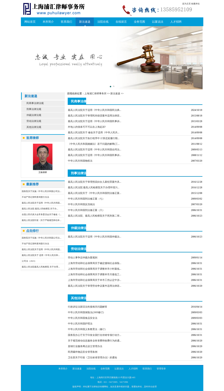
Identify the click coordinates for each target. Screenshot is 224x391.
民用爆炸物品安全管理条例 (82, 352)
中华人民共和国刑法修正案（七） (86, 198)
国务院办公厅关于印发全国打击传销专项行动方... (94, 335)
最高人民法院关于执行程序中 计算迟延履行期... (93, 138)
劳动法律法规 (33, 121)
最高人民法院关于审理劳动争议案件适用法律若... (94, 286)
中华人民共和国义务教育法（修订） (87, 329)
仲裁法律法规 (33, 115)
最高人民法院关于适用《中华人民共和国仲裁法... (94, 236)
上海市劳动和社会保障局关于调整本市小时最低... (94, 269)
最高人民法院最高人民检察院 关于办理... (41, 267)
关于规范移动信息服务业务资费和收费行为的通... (94, 340)
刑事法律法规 (33, 109)
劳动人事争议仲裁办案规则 (82, 257)
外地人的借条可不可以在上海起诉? (87, 127)
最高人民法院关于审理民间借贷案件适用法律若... (94, 115)
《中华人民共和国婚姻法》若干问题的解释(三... (94, 144)
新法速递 (84, 21)
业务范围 (139, 21)
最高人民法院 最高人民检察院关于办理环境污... (93, 187)
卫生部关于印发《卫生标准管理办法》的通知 (92, 357)
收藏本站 (195, 3)
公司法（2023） (29, 261)
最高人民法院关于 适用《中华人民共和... (41, 255)
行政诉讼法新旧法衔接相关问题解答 (87, 306)
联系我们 (66, 21)
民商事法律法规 (35, 103)
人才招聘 (176, 21)
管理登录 (161, 368)
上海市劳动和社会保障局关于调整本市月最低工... (94, 274)
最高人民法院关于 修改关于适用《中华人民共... (93, 132)
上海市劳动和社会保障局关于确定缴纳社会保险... (94, 263)
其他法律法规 (33, 127)
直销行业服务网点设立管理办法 (85, 346)
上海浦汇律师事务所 (95, 93)
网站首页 (30, 21)
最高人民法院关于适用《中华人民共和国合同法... (94, 149)
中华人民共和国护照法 (80, 323)
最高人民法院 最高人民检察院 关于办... (40, 208)
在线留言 (121, 21)
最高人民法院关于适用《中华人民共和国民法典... (94, 110)
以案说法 (157, 21)
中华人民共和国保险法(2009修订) (86, 312)
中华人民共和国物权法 (80, 160)
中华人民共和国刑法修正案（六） (86, 210)
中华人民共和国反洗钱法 (81, 204)
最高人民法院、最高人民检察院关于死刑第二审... (94, 215)
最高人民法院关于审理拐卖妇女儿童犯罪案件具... (94, 182)
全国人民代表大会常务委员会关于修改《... (41, 214)
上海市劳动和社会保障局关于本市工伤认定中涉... (94, 280)
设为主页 (186, 3)
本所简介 (48, 21)
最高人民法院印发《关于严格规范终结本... (41, 220)
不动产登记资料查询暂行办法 (35, 197)
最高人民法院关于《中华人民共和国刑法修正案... (94, 193)
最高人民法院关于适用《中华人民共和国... (41, 203)
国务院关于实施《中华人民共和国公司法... (41, 191)
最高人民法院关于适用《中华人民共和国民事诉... (94, 121)
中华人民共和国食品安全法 (82, 318)
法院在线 (103, 21)
